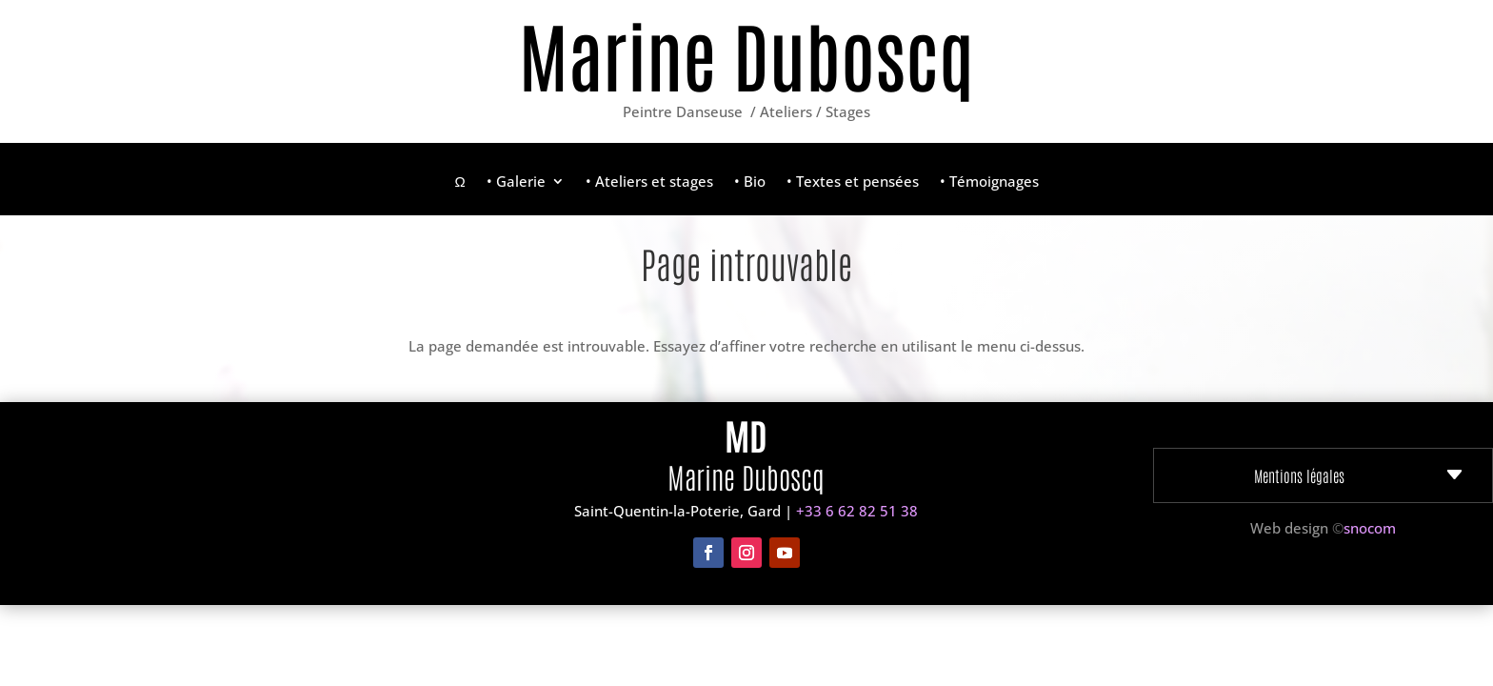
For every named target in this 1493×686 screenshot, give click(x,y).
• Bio (750, 182)
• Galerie (516, 182)
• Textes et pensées (852, 182)
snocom (1370, 527)
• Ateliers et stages (649, 182)
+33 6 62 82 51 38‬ (857, 510)
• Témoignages (989, 182)
